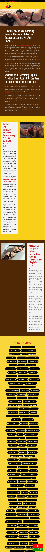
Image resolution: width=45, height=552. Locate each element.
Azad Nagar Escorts (16, 419)
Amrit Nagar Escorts (34, 368)
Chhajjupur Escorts (23, 525)
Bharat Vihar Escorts (12, 489)
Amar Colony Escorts (10, 368)
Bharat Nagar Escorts (30, 485)
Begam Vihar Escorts (23, 467)
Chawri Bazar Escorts (12, 525)
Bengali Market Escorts (23, 470)
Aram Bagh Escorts (24, 390)
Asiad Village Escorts (13, 412)
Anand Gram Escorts (22, 372)
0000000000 (8, 1)
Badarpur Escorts (21, 430)
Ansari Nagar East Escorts (30, 383)
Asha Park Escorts (12, 398)
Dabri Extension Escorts (19, 547)
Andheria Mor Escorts (23, 379)
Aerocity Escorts (21, 354)
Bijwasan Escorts (11, 496)
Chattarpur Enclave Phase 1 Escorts (14, 521)
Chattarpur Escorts (34, 518)
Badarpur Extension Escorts (32, 430)
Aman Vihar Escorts (31, 365)
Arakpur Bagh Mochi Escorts (12, 390)
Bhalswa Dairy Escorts (32, 481)
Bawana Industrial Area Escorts (29, 463)
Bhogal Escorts (24, 492)
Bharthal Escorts (22, 489)
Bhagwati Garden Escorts (13, 474)
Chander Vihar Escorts (11, 518)
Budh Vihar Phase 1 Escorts (15, 503)
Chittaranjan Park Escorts (11, 536)
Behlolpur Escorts (12, 470)
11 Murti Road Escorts (16, 347)
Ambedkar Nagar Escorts (22, 368)
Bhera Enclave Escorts (33, 489)
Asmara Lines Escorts (24, 412)
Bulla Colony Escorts (23, 507)
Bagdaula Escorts (11, 438)
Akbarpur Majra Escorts (33, 357)
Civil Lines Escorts (13, 540)
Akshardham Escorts (12, 361)
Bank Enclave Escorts (12, 452)
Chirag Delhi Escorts (34, 529)
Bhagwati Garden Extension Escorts (29, 474)
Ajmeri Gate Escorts (21, 357)
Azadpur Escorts (24, 423)
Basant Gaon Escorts (12, 459)
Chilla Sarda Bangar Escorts (22, 529)
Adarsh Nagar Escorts (14, 350)
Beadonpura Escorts (12, 467)
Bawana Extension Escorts (15, 463)
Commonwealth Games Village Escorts (27, 540)
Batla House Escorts (23, 459)
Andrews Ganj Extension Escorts (16, 383)
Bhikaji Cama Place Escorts (13, 492)
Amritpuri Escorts (12, 372)
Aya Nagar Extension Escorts (32, 416)
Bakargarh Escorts (22, 441)
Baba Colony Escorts (11, 427)
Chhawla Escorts (10, 529)
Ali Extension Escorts (33, 361)
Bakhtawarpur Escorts (33, 441)
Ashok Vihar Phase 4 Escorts (29, 405)
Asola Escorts (34, 412)
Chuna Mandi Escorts (34, 536)
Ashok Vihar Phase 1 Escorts (15, 401)
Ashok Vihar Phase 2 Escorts (29, 401)
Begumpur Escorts (33, 467)
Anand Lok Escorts (33, 372)
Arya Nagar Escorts (21, 394)
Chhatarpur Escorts (33, 525)
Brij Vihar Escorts (13, 500)
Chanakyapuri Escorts (11, 514)
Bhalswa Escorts (22, 481)
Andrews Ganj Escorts (34, 379)
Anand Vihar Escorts (34, 376)
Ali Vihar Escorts (13, 365)
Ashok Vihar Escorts (32, 398)
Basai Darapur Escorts (29, 456)
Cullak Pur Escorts (33, 543)
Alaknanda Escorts (22, 361)
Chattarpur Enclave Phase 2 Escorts (31, 521)
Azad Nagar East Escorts (27, 419)
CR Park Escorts (24, 543)
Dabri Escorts (9, 547)
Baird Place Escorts (11, 441)
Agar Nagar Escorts (31, 354)
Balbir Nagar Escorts (31, 445)
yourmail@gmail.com (17, 1)
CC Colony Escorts (10, 510)
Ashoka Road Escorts (24, 408)
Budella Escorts (21, 500)
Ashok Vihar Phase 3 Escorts (15, 405)
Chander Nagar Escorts (33, 514)
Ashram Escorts (34, 408)
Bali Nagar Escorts (12, 449)
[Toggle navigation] (38, 6)
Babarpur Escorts (34, 427)
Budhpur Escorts (13, 507)
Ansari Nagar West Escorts (16, 387)
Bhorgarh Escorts (34, 492)
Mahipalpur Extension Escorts (25, 45)
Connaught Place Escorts (13, 543)
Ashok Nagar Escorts (22, 398)
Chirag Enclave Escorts (12, 532)
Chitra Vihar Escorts (23, 532)
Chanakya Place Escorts (33, 510)
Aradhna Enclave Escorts (29, 387)
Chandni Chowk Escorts (23, 518)
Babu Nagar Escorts (10, 430)
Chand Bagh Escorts (22, 514)
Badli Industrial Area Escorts (31, 434)
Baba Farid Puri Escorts (23, 427)
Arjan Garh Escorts (35, 390)
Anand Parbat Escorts (23, 376)
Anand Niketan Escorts (11, 376)
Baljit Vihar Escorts (33, 449)
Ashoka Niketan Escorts (12, 408)
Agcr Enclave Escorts (11, 357)
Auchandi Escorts (10, 416)
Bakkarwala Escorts (13, 445)
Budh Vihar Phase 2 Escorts (29, 503)
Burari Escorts (32, 507)
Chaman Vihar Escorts (21, 510)
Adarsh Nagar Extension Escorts (28, 350)
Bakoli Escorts (22, 445)
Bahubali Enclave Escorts (31, 438)
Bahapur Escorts (20, 438)
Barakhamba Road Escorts (17, 456)
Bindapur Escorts (21, 496)
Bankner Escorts (22, 452)
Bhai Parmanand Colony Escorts (28, 478)
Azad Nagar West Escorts (13, 423)
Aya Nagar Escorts (20, 416)
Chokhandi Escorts (23, 536)
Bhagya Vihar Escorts (14, 478)
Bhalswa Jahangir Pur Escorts (16, 485)
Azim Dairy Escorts (33, 423)
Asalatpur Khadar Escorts (33, 394)
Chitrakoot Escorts (34, 532)
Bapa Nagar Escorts (32, 452)
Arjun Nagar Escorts (10, 394)
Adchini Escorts (12, 354)
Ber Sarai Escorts (33, 470)
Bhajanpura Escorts (12, 481)
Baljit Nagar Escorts (22, 449)
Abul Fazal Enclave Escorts (28, 347)
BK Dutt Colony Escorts (32, 496)
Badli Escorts (20, 434)
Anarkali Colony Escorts (11, 379)
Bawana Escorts (33, 459)
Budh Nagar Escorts (31, 500)
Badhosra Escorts (11, 434)
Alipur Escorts (22, 365)
